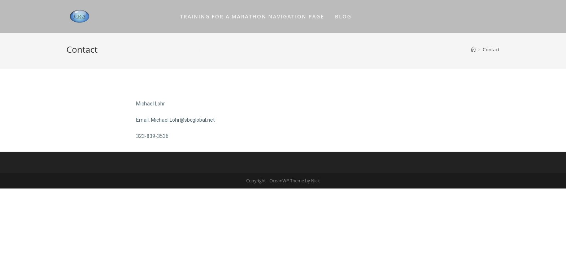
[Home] (473, 49)
